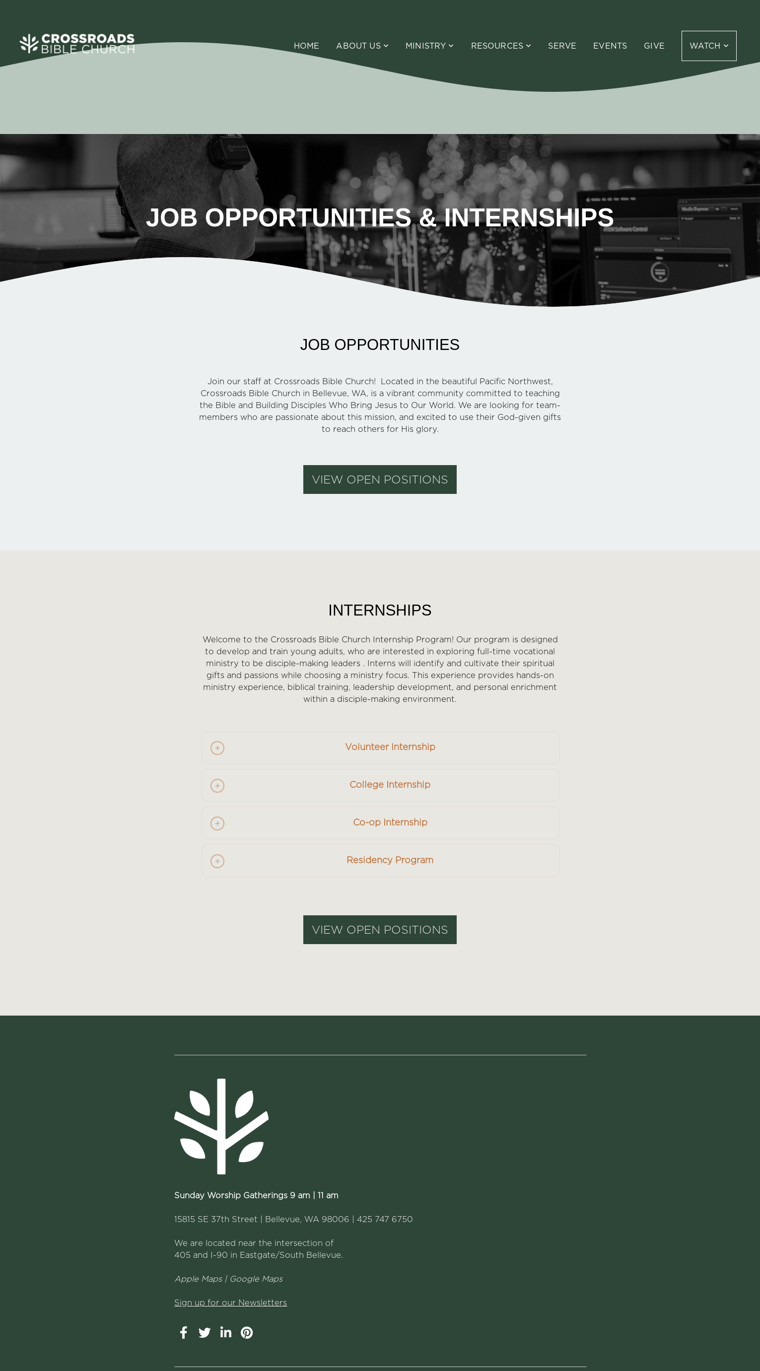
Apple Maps (198, 1279)
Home (307, 46)
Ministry (430, 46)
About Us (362, 46)
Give (654, 46)
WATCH (709, 46)
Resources (501, 46)
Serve (562, 46)
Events (610, 46)
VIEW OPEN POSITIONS (380, 479)
